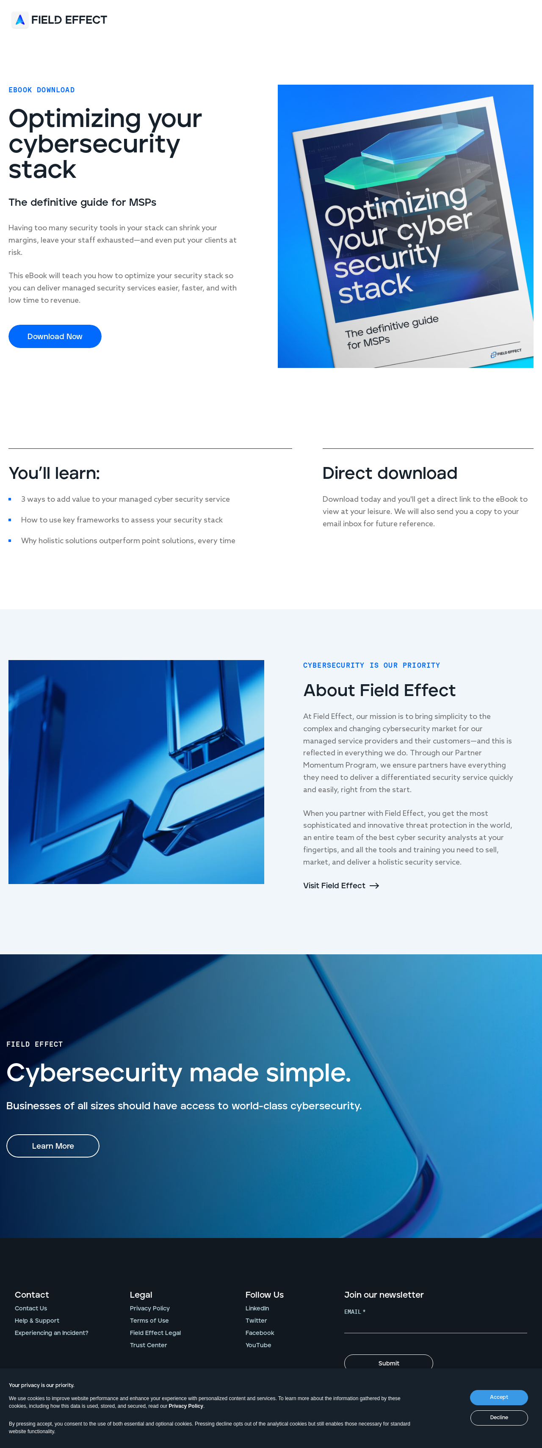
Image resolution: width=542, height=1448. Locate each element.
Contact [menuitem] (32, 1295)
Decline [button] (499, 1417)
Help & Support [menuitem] (37, 1321)
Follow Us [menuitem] (265, 1295)
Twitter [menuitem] (256, 1321)
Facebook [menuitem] (260, 1333)
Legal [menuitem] (141, 1295)
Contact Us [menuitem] (31, 1309)
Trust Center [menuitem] (148, 1346)
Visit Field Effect (334, 886)
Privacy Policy (186, 1406)
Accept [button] (499, 1397)
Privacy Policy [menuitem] (150, 1309)
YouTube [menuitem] (258, 1346)
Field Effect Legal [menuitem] (155, 1333)
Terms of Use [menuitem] (149, 1321)
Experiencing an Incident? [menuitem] (51, 1333)
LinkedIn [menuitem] (257, 1309)
